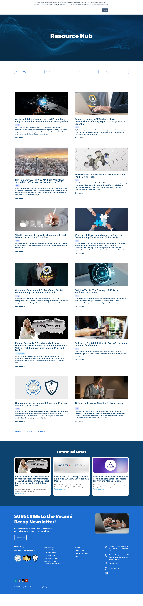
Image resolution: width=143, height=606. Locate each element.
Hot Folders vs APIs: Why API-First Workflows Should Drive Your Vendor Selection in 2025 (39, 181)
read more (19, 138)
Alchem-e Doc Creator (52, 558)
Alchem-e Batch (50, 561)
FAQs (76, 556)
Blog (17, 124)
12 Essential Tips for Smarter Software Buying (99, 403)
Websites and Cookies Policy (24, 550)
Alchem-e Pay (49, 550)
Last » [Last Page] (42, 431)
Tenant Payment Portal (53, 564)
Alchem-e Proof (50, 553)
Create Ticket (79, 550)
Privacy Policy (19, 547)
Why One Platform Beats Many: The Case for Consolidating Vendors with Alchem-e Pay (98, 236)
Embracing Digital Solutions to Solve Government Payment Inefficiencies (101, 344)
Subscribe (20, 537)
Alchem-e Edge (50, 555)
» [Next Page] (38, 431)
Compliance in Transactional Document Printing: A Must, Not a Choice (41, 404)
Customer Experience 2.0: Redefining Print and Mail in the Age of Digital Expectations (40, 291)
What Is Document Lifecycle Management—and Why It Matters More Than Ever (40, 236)
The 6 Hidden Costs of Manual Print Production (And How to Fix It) (100, 175)
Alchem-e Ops (49, 547)
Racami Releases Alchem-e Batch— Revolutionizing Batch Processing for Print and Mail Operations (110, 478)
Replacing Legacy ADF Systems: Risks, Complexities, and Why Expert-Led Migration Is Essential (100, 121)
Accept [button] (105, 10)
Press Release (20, 353)
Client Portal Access (82, 553)
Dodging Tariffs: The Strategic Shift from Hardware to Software (96, 291)
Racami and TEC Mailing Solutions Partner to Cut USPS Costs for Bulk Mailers (71, 478)
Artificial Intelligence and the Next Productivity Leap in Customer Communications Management (41, 120)
